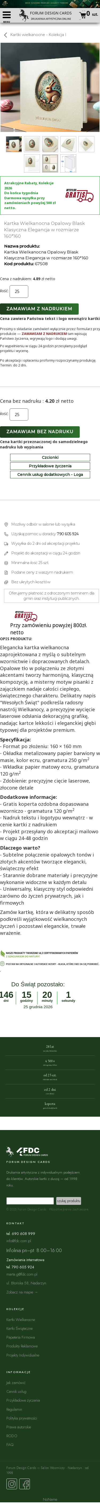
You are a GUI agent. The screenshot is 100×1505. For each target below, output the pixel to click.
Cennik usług (16, 1391)
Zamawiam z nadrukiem (39, 308)
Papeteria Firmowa (20, 1337)
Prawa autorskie (18, 1427)
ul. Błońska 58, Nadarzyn (26, 1283)
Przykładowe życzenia (50, 466)
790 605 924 (68, 533)
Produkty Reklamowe (22, 1346)
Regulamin (14, 1409)
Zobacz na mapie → (22, 1292)
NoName (50, 1499)
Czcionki (50, 457)
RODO (11, 1435)
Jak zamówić (16, 1382)
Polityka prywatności (21, 1418)
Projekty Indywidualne (22, 1355)
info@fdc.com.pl (18, 1241)
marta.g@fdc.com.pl (21, 1274)
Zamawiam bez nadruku (39, 431)
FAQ (9, 1444)
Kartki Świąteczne (19, 1328)
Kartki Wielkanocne (20, 1319)
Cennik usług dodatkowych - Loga (50, 474)
